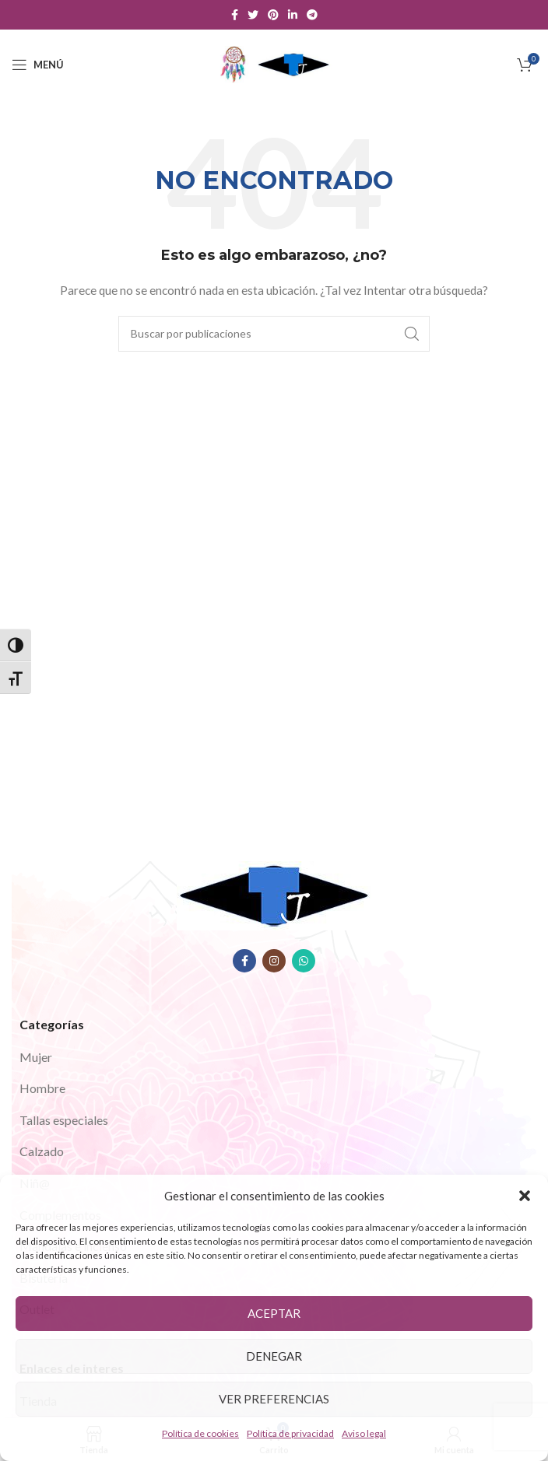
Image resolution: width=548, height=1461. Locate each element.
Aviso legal (364, 1433)
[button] (524, 1195)
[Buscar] (274, 334)
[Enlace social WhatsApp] (303, 960)
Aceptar (274, 1313)
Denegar (274, 1356)
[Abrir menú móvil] (38, 64)
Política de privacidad (290, 1433)
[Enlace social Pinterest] (273, 15)
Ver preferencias (274, 1399)
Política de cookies (200, 1433)
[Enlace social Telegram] (312, 15)
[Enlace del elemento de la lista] (274, 1057)
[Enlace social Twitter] (253, 15)
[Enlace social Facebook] (235, 15)
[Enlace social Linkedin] (292, 15)
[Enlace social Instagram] (274, 960)
